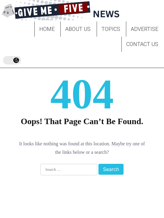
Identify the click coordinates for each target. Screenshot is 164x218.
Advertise (144, 29)
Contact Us (142, 44)
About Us (78, 29)
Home (47, 29)
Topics (110, 29)
